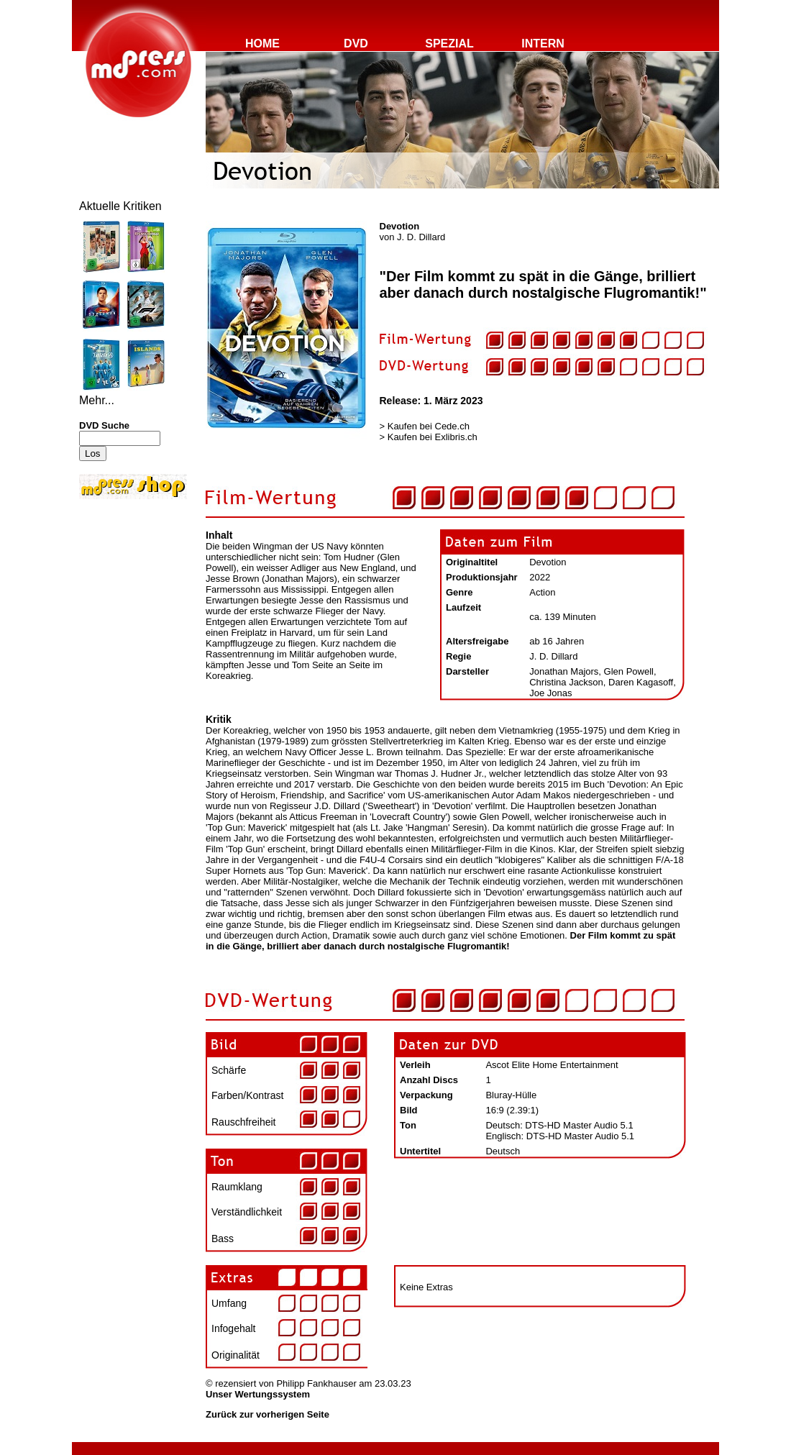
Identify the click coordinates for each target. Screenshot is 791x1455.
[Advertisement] (122, 598)
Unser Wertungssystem (258, 1394)
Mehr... (96, 400)
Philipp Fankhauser (316, 1383)
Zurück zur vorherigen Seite (267, 1414)
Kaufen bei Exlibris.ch (432, 437)
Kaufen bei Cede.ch (429, 426)
